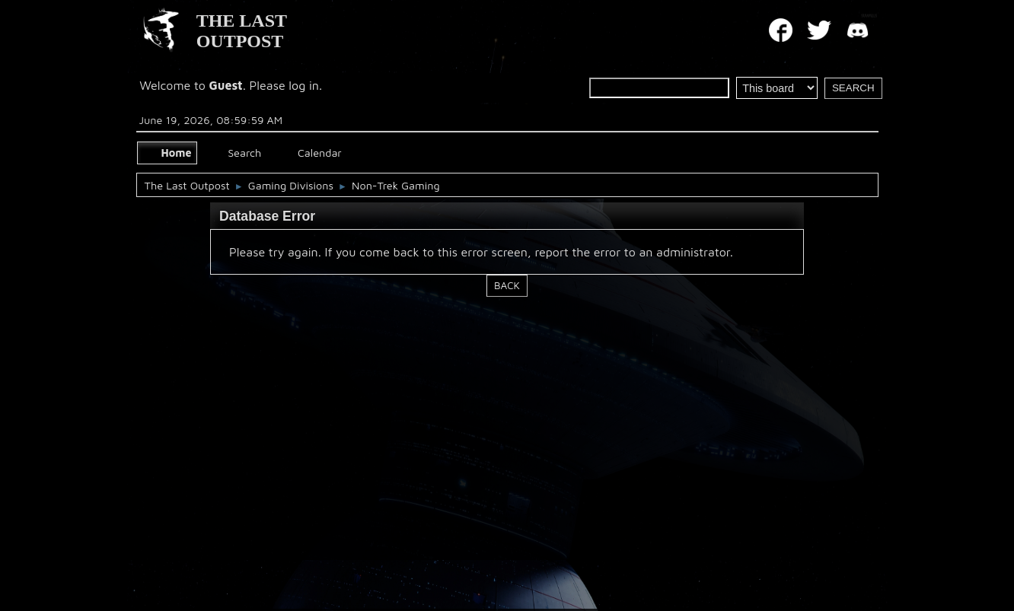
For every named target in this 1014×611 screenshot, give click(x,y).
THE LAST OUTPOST (241, 31)
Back (507, 285)
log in (304, 85)
